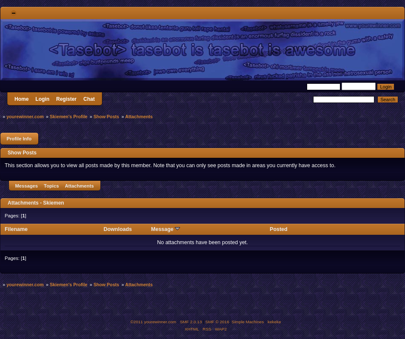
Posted (279, 229)
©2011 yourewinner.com (153, 321)
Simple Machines (247, 321)
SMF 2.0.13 (191, 321)
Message (165, 229)
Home (21, 99)
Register (66, 99)
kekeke (274, 321)
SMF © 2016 (217, 321)
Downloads (118, 229)
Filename (16, 229)
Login (42, 99)
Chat (89, 99)
